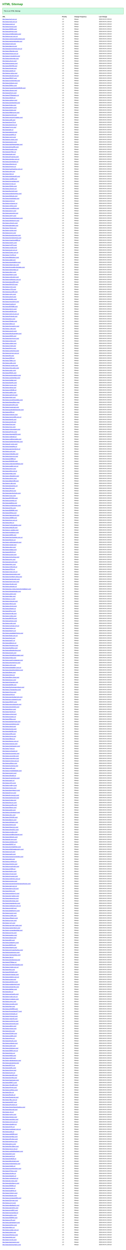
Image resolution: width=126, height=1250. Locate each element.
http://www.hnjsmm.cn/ (9, 166)
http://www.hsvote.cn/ (8, 1188)
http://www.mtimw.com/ (9, 387)
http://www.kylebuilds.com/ (10, 454)
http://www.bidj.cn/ (7, 129)
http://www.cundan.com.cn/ (10, 1230)
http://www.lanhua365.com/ (10, 147)
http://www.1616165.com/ (10, 817)
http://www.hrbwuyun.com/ (10, 827)
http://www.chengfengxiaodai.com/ (12, 964)
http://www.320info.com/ (9, 186)
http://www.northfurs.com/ (10, 1090)
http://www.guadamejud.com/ (11, 984)
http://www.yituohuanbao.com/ (11, 955)
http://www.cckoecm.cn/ (9, 188)
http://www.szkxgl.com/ (9, 296)
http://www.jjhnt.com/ (8, 969)
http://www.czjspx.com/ (9, 1001)
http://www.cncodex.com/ (9, 832)
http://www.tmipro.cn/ (8, 1053)
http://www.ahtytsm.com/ (9, 31)
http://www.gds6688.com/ (10, 1134)
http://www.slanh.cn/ (8, 780)
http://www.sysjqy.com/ (9, 287)
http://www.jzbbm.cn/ (8, 323)
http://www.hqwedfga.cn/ (9, 446)
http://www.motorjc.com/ (9, 242)
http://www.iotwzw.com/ (9, 937)
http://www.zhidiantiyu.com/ (10, 942)
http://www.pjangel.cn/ (9, 711)
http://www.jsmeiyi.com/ (9, 773)
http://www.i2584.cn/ (8, 358)
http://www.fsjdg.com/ (8, 891)
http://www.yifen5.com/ (9, 603)
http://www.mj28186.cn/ (9, 390)
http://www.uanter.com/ (9, 594)
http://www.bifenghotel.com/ (10, 1161)
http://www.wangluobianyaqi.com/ (12, 697)
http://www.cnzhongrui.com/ (10, 350)
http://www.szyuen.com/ (9, 920)
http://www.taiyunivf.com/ (9, 562)
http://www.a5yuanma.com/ (10, 156)
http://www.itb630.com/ (9, 945)
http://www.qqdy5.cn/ (8, 1156)
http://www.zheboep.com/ (10, 83)
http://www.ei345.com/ (9, 734)
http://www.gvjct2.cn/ (8, 201)
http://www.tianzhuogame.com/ (11, 1244)
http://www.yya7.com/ (8, 923)
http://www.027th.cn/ (8, 1126)
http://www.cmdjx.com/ (9, 623)
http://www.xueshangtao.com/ (11, 377)
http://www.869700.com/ (9, 618)
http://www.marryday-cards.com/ (12, 925)
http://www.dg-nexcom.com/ (10, 795)
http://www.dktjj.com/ (8, 940)
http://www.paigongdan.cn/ (10, 269)
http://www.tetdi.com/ (8, 859)
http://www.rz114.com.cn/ (10, 1122)
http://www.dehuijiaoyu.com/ (10, 1183)
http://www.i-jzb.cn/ (8, 1112)
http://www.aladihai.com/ (9, 503)
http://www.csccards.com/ (10, 1004)
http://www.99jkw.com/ (9, 719)
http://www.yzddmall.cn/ (9, 436)
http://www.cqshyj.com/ (9, 215)
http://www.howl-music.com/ (10, 581)
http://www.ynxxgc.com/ (9, 385)
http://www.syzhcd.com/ (9, 714)
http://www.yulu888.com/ (9, 179)
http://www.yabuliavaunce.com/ (11, 1060)
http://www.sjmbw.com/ (9, 657)
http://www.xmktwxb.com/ (10, 1043)
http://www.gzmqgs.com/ (9, 881)
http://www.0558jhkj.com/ (9, 1217)
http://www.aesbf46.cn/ (9, 134)
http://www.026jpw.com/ (9, 513)
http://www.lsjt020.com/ (9, 336)
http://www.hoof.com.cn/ (9, 19)
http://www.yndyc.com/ (9, 294)
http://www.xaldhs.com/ (9, 392)
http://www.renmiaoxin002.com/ (11, 1198)
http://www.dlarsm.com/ (9, 819)
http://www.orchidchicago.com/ (11, 505)
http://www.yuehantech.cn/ (10, 1178)
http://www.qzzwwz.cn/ (9, 716)
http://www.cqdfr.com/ (8, 120)
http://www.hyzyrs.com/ (9, 127)
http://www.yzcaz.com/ (9, 495)
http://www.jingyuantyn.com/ (10, 326)
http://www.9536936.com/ (10, 461)
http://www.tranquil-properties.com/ (12, 856)
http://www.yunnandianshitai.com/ (12, 930)
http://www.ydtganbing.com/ (10, 476)
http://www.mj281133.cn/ (9, 567)
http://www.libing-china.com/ (10, 677)
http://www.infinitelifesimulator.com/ (13, 655)
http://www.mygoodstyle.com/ (11, 56)
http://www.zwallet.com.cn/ (10, 466)
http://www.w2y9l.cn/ (8, 694)
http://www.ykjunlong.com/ (10, 645)
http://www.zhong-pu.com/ (10, 456)
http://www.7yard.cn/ (8, 748)
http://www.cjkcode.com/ (9, 584)
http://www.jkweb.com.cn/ (10, 635)
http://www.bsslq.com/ (9, 154)
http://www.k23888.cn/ (9, 458)
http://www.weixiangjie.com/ (10, 986)
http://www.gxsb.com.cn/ (9, 21)
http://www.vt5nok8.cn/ (9, 775)
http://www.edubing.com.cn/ (10, 977)
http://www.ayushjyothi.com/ (10, 866)
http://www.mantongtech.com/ (11, 928)
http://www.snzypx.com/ (9, 932)
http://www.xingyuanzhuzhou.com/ (12, 950)
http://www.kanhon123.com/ (10, 797)
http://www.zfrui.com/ (8, 1031)
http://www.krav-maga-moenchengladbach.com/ (16, 589)
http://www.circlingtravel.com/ (11, 812)
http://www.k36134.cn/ (9, 552)
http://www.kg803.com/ (9, 1055)
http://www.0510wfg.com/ (9, 972)
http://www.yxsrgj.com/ (9, 137)
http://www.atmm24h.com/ (10, 404)
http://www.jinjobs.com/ (9, 105)
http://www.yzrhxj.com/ (9, 665)
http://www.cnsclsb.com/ (9, 247)
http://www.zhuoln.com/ (9, 652)
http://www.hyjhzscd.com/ (10, 1016)
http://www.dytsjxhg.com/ (9, 864)
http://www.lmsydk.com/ (9, 613)
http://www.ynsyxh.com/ (9, 1239)
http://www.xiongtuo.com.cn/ (10, 159)
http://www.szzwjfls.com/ (9, 805)
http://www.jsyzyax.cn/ (9, 183)
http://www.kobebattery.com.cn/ (11, 667)
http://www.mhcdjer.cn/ (9, 1173)
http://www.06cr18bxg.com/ (10, 1146)
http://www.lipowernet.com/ (10, 1097)
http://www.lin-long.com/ (9, 839)
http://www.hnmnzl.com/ (9, 26)
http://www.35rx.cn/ (8, 1092)
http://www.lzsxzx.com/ (9, 680)
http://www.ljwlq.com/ (8, 1006)
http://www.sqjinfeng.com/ (10, 982)
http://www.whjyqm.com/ (9, 431)
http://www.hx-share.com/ (10, 139)
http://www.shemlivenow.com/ (11, 959)
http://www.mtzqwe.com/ (9, 1117)
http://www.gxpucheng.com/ (10, 301)
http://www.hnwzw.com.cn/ (10, 53)
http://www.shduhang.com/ (10, 1048)
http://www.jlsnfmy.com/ (9, 871)
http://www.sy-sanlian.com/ (10, 530)
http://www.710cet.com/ (9, 228)
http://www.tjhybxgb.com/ (9, 316)
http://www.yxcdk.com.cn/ (10, 996)
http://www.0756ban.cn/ (9, 962)
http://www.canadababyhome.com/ (12, 633)
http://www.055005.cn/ (9, 1185)
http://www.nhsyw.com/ (9, 736)
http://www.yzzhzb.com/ (9, 230)
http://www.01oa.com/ (8, 424)
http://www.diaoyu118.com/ (10, 888)
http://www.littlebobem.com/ (10, 257)
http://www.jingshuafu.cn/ (9, 1013)
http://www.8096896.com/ (10, 510)
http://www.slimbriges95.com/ (11, 176)
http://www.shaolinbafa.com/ (10, 198)
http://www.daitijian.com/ (9, 989)
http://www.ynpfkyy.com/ (9, 785)
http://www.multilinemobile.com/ (11, 439)
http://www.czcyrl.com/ (9, 1203)
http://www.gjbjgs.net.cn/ (9, 471)
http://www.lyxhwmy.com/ (9, 1193)
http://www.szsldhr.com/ (9, 1036)
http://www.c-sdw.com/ (9, 328)
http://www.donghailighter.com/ (11, 846)
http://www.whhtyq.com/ (9, 107)
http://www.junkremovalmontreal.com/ (13, 39)
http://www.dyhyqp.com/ (9, 1087)
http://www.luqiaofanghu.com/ (11, 903)
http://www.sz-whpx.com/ (9, 73)
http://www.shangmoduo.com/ (11, 574)
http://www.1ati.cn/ (7, 957)
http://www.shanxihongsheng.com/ (12, 670)
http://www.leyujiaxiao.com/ (10, 974)
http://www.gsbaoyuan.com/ (10, 264)
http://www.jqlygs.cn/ (8, 1038)
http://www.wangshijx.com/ (10, 1207)
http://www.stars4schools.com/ (11, 493)
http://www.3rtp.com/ (8, 488)
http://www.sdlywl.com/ (9, 490)
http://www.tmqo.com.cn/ (9, 520)
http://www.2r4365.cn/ (9, 869)
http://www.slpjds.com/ (9, 508)
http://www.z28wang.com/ (10, 918)
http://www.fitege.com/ (9, 672)
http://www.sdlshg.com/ (9, 1026)
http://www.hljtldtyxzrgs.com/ (10, 112)
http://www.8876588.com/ (10, 306)
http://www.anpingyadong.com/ (11, 375)
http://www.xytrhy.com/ (9, 783)
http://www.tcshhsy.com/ (9, 1225)
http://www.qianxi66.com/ (9, 1075)
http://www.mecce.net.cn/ (9, 1149)
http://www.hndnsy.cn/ (9, 628)
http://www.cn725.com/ (9, 289)
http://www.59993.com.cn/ (10, 1050)
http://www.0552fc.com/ (9, 373)
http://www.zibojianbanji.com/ (11, 1222)
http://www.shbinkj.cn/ (9, 97)
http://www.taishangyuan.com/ (11, 721)
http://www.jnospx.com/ (9, 788)
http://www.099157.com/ (9, 78)
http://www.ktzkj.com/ (8, 1153)
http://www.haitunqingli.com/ (10, 515)
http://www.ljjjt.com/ (8, 355)
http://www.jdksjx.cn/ (8, 1227)
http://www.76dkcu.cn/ (9, 360)
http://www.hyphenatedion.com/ (11, 525)
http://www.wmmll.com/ (9, 422)
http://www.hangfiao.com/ (10, 1136)
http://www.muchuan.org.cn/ (10, 625)
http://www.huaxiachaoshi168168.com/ (14, 88)
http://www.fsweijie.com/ (9, 382)
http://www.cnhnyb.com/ (9, 606)
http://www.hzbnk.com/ (9, 1232)
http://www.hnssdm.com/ (9, 149)
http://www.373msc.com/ (9, 1171)
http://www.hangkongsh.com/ (11, 579)
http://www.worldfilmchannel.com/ (12, 834)
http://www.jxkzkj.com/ (9, 397)
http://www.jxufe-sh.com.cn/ (10, 314)
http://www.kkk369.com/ (9, 731)
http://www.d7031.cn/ (8, 569)
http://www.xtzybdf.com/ (9, 908)
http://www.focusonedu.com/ (10, 753)
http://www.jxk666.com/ (9, 535)
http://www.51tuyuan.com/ (10, 1200)
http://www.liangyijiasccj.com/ (11, 790)
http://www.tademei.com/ (9, 132)
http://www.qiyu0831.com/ (10, 1210)
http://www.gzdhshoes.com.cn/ (11, 279)
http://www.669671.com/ (9, 1082)
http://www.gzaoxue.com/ (9, 743)
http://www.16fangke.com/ (10, 51)
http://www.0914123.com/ (10, 284)
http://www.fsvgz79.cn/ (9, 122)
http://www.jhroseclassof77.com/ (12, 1011)
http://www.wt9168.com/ (9, 311)
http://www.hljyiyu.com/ (9, 348)
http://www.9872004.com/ (10, 498)
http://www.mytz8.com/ (9, 346)
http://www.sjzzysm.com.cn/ (10, 353)
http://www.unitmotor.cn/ (9, 586)
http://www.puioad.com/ (9, 544)
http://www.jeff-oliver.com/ (10, 1139)
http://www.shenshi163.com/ (10, 707)
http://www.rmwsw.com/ (9, 1028)
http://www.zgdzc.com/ (9, 370)
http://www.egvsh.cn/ (8, 24)
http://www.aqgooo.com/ (9, 621)
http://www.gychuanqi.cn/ (9, 751)
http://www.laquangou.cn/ (10, 485)
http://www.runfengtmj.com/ (10, 277)
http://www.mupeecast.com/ (10, 407)
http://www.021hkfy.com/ (9, 1033)
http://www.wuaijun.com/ (9, 935)
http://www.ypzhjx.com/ (9, 1114)
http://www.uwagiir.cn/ (9, 70)
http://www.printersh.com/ (10, 414)
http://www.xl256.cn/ (8, 412)
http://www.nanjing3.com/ (9, 395)
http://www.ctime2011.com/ (10, 829)
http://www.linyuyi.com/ (9, 792)
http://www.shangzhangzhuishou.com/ (13, 1107)
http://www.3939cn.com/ (9, 85)
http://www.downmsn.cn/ (9, 124)
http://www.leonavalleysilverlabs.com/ (13, 267)
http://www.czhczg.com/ (9, 61)
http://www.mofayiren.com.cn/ (11, 878)
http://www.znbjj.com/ (8, 171)
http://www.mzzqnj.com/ (9, 913)
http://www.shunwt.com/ (9, 68)
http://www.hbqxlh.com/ (9, 419)
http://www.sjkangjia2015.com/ (11, 434)
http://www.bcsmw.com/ (9, 729)
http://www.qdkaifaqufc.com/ (10, 1205)
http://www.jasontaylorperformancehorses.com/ (16, 883)
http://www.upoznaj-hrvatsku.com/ (12, 117)
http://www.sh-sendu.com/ (10, 365)
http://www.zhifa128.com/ (9, 527)
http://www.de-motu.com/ (9, 1180)
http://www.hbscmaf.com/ (9, 1109)
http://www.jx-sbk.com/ (9, 483)
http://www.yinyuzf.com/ (9, 874)
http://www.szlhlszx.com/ (9, 763)
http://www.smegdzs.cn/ (9, 500)
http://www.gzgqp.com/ (9, 341)
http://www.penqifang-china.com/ (12, 576)
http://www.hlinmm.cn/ (9, 540)
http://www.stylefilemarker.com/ (11, 34)
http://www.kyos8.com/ (9, 43)
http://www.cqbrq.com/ (9, 547)
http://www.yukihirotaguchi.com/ (11, 542)
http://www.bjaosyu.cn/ (9, 630)
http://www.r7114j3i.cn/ (9, 255)
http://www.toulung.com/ (9, 142)
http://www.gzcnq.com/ (9, 233)
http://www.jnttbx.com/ (9, 596)
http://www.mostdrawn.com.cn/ (11, 1129)
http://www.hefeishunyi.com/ (10, 220)
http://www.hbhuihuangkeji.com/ (12, 333)
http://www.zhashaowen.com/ (11, 746)
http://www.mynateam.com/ (10, 999)
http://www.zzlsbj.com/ (9, 1045)
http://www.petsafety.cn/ (9, 1124)
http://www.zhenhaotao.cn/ (10, 161)
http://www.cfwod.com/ (9, 726)
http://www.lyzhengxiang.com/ (11, 429)
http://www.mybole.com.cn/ (10, 967)
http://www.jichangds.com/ (10, 682)
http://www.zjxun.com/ (9, 427)
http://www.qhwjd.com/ (9, 824)
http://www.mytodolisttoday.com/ (12, 770)
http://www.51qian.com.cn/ (10, 252)
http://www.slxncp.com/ (9, 210)
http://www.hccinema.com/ (10, 765)
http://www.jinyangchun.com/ (11, 778)
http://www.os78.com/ (8, 1220)
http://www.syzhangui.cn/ (9, 203)
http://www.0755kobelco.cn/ (10, 95)
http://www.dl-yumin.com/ (9, 444)
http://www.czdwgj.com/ (9, 343)
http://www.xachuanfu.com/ (10, 994)
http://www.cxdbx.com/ (9, 363)
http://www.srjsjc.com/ (9, 559)
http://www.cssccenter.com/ (10, 756)
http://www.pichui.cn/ (8, 675)
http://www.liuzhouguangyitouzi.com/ (13, 687)
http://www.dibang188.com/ (10, 481)
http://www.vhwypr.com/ (9, 309)
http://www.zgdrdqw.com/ (9, 842)
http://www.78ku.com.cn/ (9, 1099)
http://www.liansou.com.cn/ (10, 741)
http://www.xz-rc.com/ (8, 598)
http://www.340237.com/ (9, 702)
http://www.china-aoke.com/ (10, 368)
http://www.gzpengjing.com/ (10, 758)
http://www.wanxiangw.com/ (10, 1063)
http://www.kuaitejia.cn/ (9, 1190)
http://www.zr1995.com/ (9, 915)
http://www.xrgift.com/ (8, 768)
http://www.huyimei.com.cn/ (10, 761)
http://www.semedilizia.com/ (10, 208)
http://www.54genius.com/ (10, 1235)
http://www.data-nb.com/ (9, 46)
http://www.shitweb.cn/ (9, 608)
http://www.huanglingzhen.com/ (11, 1168)
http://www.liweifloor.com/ (10, 648)
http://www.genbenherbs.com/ (11, 1163)
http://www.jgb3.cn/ (8, 174)
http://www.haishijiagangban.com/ (12, 144)
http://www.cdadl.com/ (9, 260)
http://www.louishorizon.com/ (11, 952)
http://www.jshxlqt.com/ (9, 110)
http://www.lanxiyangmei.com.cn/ (12, 48)
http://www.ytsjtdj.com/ (9, 1058)
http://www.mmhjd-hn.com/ (10, 1021)
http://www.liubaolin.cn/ (9, 1176)
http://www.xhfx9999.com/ (10, 1009)
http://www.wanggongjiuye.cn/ (11, 449)
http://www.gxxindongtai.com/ (11, 80)
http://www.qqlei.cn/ (8, 522)
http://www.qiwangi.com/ (9, 947)
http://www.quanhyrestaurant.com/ (12, 660)
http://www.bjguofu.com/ (9, 1041)
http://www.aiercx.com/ (9, 1144)
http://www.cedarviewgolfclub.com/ (12, 463)
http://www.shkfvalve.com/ (10, 822)
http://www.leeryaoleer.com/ (10, 896)
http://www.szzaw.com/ (9, 979)
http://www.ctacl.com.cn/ (9, 886)
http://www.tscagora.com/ (10, 63)
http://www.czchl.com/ (9, 451)
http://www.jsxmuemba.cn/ (10, 1212)
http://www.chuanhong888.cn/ (11, 240)
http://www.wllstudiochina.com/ (11, 650)
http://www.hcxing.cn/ (8, 1072)
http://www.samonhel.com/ (10, 213)
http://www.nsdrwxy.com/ (9, 100)
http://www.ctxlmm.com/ (9, 478)
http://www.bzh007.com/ (9, 1102)
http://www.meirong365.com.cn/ (11, 417)
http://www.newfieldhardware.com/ (12, 1151)
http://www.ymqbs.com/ (9, 616)
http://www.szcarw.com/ (9, 554)
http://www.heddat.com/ (9, 380)
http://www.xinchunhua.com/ (10, 557)
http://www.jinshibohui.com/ (10, 532)
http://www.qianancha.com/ (10, 898)
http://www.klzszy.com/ (9, 709)
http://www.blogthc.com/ (9, 299)
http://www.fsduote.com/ (9, 1195)
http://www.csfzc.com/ (9, 815)
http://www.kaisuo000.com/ (10, 282)
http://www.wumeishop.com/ (10, 724)
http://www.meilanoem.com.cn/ (11, 905)
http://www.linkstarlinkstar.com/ (11, 591)
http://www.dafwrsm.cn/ (9, 643)
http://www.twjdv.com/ (8, 1237)
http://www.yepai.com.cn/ (9, 571)
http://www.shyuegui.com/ (10, 876)
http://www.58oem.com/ (9, 807)
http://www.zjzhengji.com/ (10, 601)
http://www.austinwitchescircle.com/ (13, 409)
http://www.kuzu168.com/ (9, 291)
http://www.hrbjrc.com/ (9, 564)
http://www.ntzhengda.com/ (10, 58)
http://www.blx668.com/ (9, 684)
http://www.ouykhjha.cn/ (9, 861)
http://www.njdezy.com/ (9, 272)
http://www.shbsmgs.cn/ (9, 164)
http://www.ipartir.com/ (9, 854)
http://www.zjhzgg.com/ (9, 1070)
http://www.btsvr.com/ (8, 318)
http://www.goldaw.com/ (9, 549)
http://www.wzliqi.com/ (9, 810)
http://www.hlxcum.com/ (9, 802)
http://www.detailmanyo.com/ (11, 910)
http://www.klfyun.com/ (9, 611)
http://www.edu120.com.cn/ (10, 75)
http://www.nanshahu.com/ (10, 1119)
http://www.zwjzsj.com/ (9, 468)
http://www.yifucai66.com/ (10, 1085)
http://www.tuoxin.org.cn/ (9, 250)
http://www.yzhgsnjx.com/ (10, 223)
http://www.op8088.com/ (9, 517)
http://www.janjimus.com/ (9, 1141)
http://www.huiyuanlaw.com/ (10, 181)
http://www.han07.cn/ (8, 640)
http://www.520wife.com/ (9, 321)
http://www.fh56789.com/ (9, 66)
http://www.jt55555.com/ (9, 29)
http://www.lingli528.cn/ (9, 1158)
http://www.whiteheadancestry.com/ (13, 849)
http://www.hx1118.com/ (9, 115)
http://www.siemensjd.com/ (10, 1023)
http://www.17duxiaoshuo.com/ (11, 689)
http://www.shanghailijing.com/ (11, 262)
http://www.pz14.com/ (8, 851)
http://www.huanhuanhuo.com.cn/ (12, 169)
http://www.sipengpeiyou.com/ (11, 662)
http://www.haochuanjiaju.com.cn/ (12, 537)
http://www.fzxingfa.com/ (9, 1077)
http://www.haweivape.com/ (10, 1080)
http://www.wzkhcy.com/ (9, 1215)
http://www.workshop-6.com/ (10, 893)
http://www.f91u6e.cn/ (8, 1095)
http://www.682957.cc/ (9, 844)
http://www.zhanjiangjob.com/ (11, 102)
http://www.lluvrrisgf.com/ (9, 191)
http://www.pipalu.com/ (9, 473)
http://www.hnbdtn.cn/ (8, 1166)
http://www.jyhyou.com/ (9, 692)
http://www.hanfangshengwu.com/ (12, 441)
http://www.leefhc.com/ (9, 1068)
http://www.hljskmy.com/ (9, 274)
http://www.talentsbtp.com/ (10, 225)
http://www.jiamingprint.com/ (10, 1242)
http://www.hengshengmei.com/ (11, 237)
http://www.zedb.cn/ (8, 1131)
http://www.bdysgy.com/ (9, 93)
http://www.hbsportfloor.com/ (10, 402)
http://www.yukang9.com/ (9, 1018)
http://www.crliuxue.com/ (9, 90)
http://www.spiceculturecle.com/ (11, 704)
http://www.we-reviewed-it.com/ (11, 699)
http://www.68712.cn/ (8, 1065)
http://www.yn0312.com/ (9, 206)
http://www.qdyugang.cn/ (9, 1104)
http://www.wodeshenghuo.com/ (12, 193)
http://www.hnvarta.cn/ (9, 304)
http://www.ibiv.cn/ (7, 991)
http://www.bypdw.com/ (9, 800)
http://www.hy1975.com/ (9, 245)
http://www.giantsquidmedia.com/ (12, 41)
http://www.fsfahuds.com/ (9, 196)
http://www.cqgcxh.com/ (9, 331)
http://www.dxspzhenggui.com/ (11, 235)
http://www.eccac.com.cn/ (10, 36)
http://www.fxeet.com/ (8, 638)
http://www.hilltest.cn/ (8, 738)
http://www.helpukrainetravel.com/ (12, 218)
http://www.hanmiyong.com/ (10, 338)
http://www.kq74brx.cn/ (9, 152)
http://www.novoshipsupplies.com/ (12, 400)
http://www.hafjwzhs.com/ (10, 837)
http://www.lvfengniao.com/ (10, 901)
